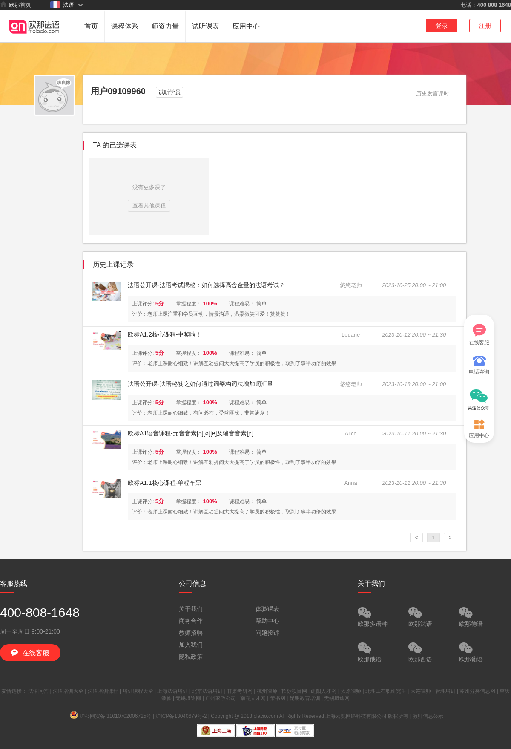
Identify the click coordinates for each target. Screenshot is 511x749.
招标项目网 (294, 691)
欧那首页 (15, 4)
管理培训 (445, 691)
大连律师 (421, 691)
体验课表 (267, 608)
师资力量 (165, 26)
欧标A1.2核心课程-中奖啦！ (164, 334)
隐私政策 (191, 656)
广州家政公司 (220, 698)
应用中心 (246, 26)
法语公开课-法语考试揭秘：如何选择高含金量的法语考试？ (206, 285)
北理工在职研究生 (385, 691)
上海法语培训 (172, 691)
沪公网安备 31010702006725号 (111, 716)
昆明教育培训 (305, 698)
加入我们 (191, 644)
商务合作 (191, 620)
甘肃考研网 (240, 691)
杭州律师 (267, 691)
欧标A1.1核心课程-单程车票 (164, 482)
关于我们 (191, 608)
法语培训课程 (103, 691)
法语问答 (38, 691)
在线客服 (479, 335)
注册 (485, 25)
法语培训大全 (68, 691)
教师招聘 (191, 632)
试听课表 (205, 26)
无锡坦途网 (188, 698)
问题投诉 (267, 632)
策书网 (277, 698)
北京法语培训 (207, 691)
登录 (441, 25)
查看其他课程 (149, 205)
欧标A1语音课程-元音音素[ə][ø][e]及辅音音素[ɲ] (190, 433)
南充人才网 (253, 698)
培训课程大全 (138, 691)
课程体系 (124, 26)
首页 (91, 26)
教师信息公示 (428, 716)
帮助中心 (267, 620)
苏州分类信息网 (477, 691)
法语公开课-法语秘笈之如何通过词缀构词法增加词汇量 (200, 383)
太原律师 (351, 691)
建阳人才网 (323, 691)
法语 (62, 5)
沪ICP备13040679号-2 (181, 716)
